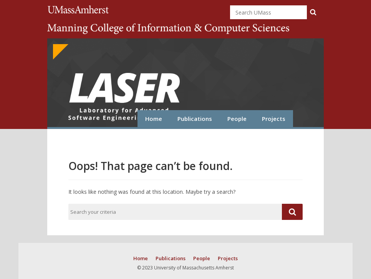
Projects (273, 118)
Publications (194, 118)
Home (153, 118)
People (237, 118)
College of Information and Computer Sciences (168, 29)
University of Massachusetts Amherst (79, 9)
